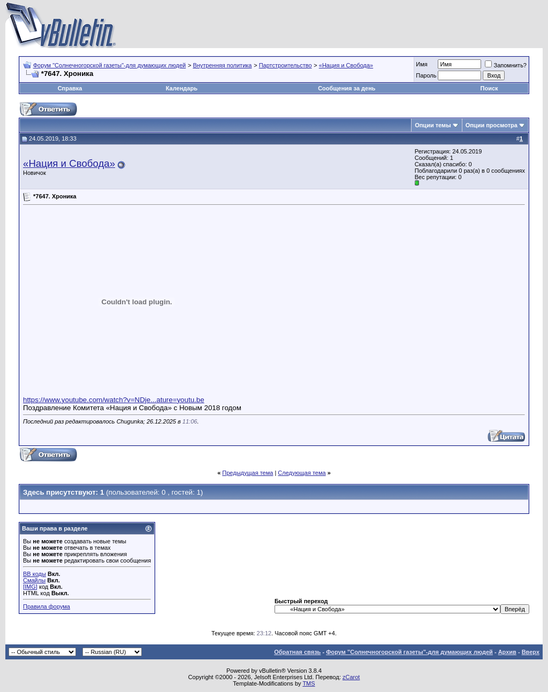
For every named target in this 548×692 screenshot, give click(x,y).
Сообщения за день (346, 88)
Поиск (489, 88)
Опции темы (433, 125)
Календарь (181, 88)
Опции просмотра (491, 125)
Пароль (426, 75)
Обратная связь (297, 652)
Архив (507, 652)
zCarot (351, 677)
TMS (308, 683)
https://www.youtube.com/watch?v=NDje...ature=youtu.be (113, 400)
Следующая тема (301, 473)
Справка (70, 88)
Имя (421, 64)
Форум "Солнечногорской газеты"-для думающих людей (109, 65)
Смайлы (34, 580)
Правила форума (46, 606)
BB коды (34, 574)
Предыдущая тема (247, 473)
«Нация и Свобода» (346, 65)
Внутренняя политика (222, 65)
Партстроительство (285, 65)
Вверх (530, 652)
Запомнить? (506, 65)
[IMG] (30, 586)
